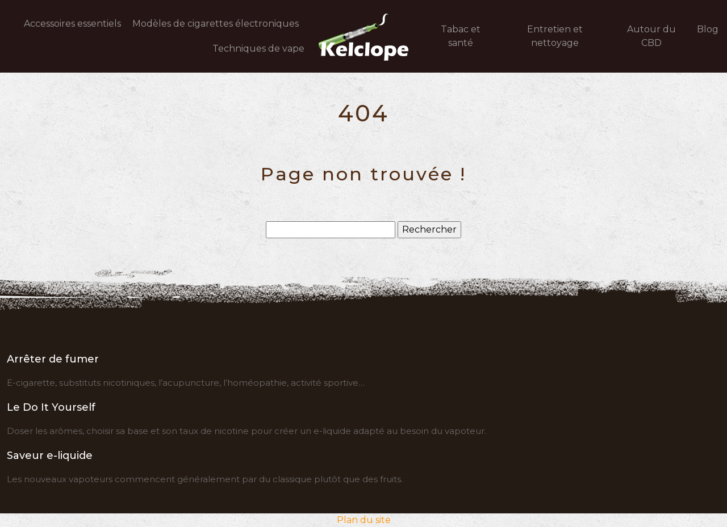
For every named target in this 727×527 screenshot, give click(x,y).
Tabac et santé (461, 36)
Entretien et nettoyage (555, 36)
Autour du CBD (651, 36)
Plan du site (364, 520)
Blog (707, 29)
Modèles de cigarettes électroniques (215, 23)
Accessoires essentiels (72, 23)
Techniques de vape (258, 48)
